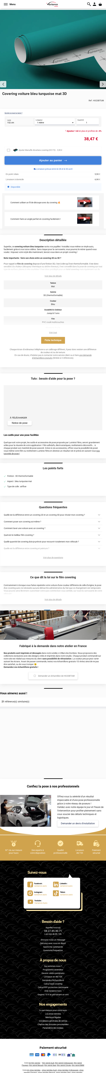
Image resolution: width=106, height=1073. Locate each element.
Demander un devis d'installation (78, 823)
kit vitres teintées (33, 1070)
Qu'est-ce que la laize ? (13, 113)
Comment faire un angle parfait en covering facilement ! (35, 219)
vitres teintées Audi (49, 1070)
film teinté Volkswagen (64, 1063)
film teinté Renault (36, 1065)
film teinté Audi (48, 1063)
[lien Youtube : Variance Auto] (38, 902)
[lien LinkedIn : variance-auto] (64, 884)
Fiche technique (53, 340)
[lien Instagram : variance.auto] (39, 893)
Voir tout (53, 332)
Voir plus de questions (53, 557)
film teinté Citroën (64, 1065)
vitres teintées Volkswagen (68, 1070)
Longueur (39, 120)
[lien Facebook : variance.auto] (39, 884)
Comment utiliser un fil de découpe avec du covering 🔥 (35, 202)
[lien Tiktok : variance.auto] (63, 893)
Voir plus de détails (53, 276)
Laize (9, 120)
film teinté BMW (78, 1065)
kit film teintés (34, 1063)
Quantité (80, 120)
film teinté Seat (50, 1065)
